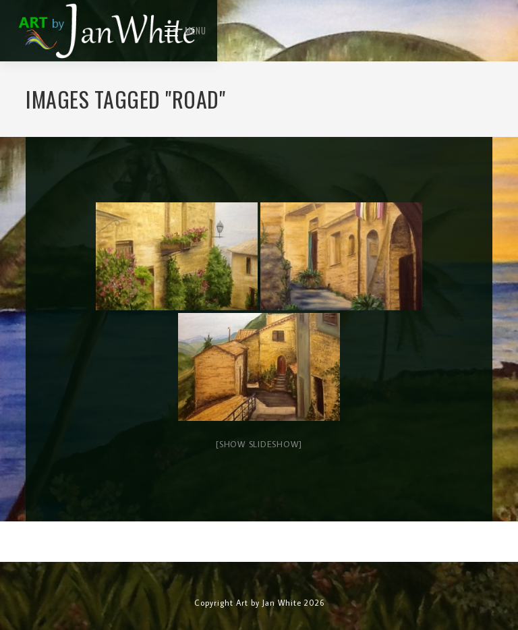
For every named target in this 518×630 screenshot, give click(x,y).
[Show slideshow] (259, 443)
